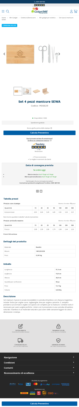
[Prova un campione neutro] (51, 140)
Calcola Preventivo (39, 132)
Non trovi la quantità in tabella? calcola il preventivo (20, 217)
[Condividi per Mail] (41, 192)
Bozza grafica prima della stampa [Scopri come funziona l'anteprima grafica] (38, 128)
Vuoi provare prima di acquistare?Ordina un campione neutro (39, 139)
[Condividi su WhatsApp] (37, 192)
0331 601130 (40, 2)
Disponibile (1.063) (40, 118)
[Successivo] (58, 54)
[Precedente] (5, 54)
